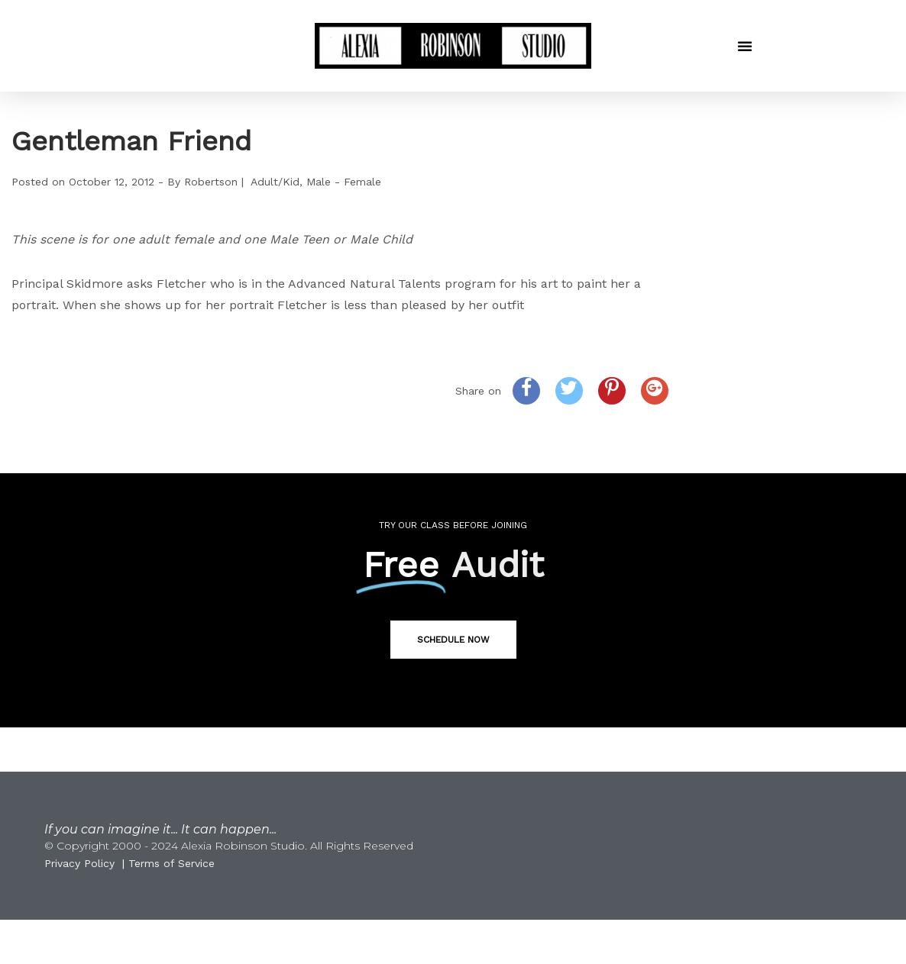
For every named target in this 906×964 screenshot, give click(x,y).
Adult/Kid (275, 182)
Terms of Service (171, 863)
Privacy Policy (79, 863)
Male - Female (343, 182)
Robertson (211, 182)
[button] (744, 45)
